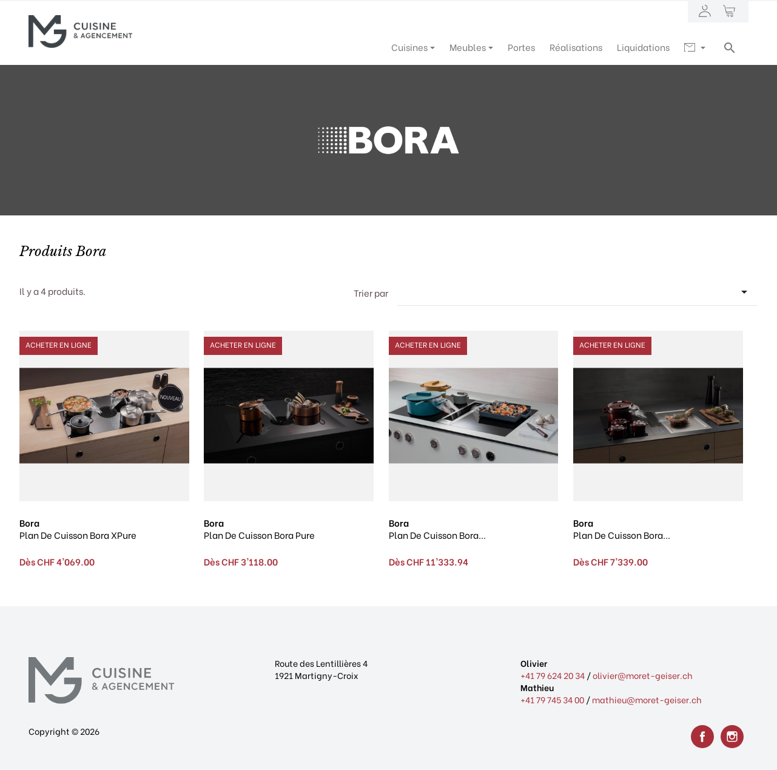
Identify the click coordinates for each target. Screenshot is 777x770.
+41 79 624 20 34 (552, 675)
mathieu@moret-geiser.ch (647, 699)
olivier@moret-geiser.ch (643, 675)
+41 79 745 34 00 (552, 699)
